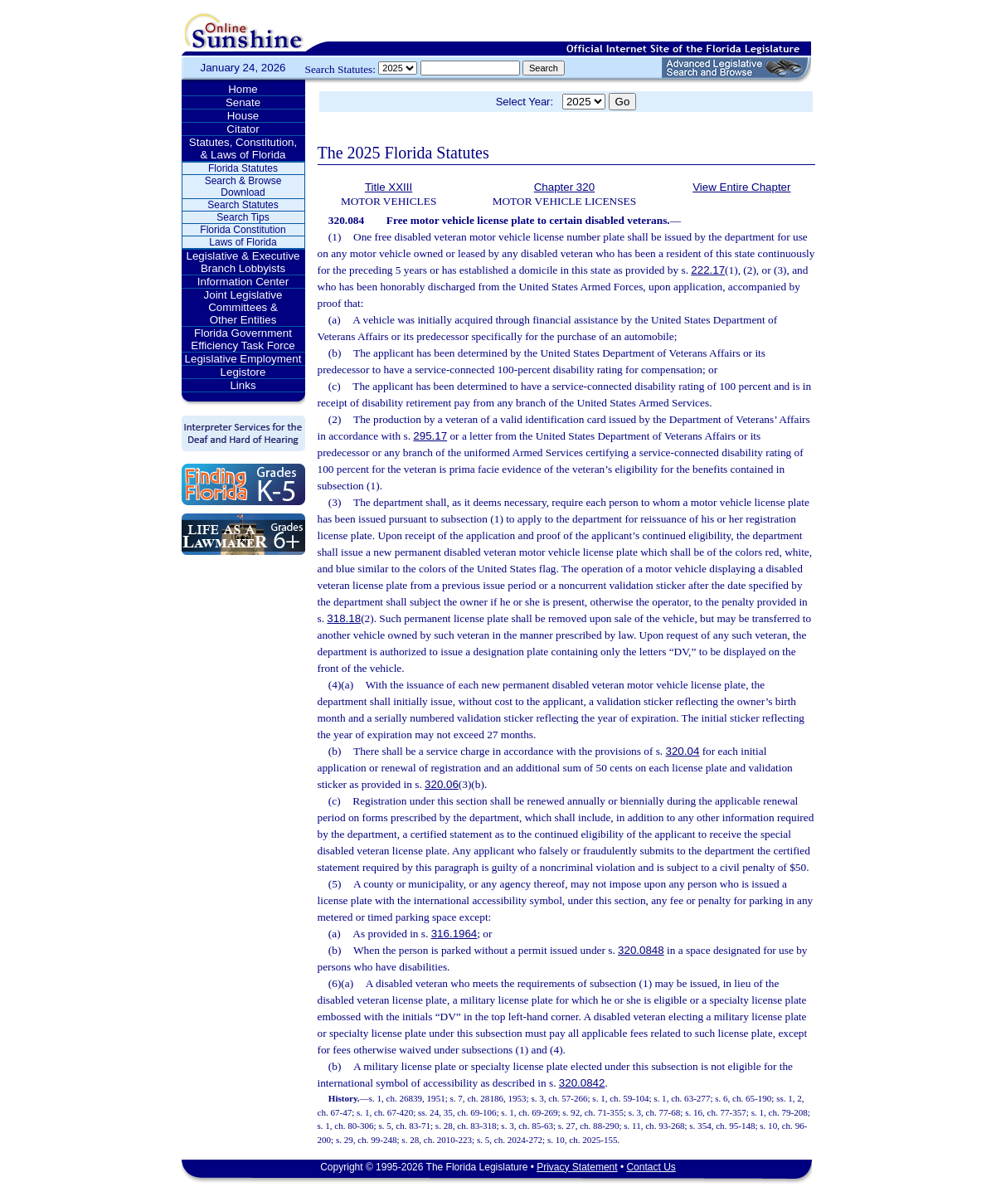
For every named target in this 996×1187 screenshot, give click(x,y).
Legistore (243, 372)
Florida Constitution (242, 230)
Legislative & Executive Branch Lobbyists (242, 262)
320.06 (442, 784)
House (243, 115)
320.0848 (641, 950)
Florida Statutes (243, 168)
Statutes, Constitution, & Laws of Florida (243, 148)
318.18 (344, 618)
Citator (242, 129)
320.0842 (582, 1083)
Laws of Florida (242, 242)
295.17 (430, 436)
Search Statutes (242, 205)
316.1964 (454, 933)
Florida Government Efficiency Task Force (242, 339)
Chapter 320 (564, 187)
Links (242, 385)
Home (243, 89)
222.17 (708, 270)
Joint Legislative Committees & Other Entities (243, 307)
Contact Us (650, 1167)
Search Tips (242, 217)
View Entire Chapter (741, 187)
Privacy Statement (577, 1167)
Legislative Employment (243, 359)
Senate (243, 102)
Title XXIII (388, 187)
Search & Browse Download (243, 186)
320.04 (683, 751)
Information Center (243, 281)
